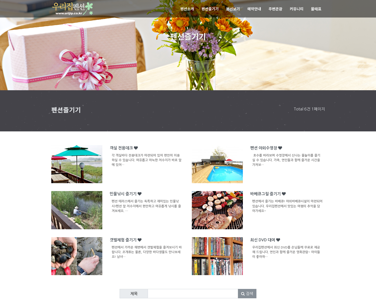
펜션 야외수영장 (287, 157)
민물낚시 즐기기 (147, 203)
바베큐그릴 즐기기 (287, 203)
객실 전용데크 (147, 157)
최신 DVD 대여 (287, 249)
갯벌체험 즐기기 (147, 249)
